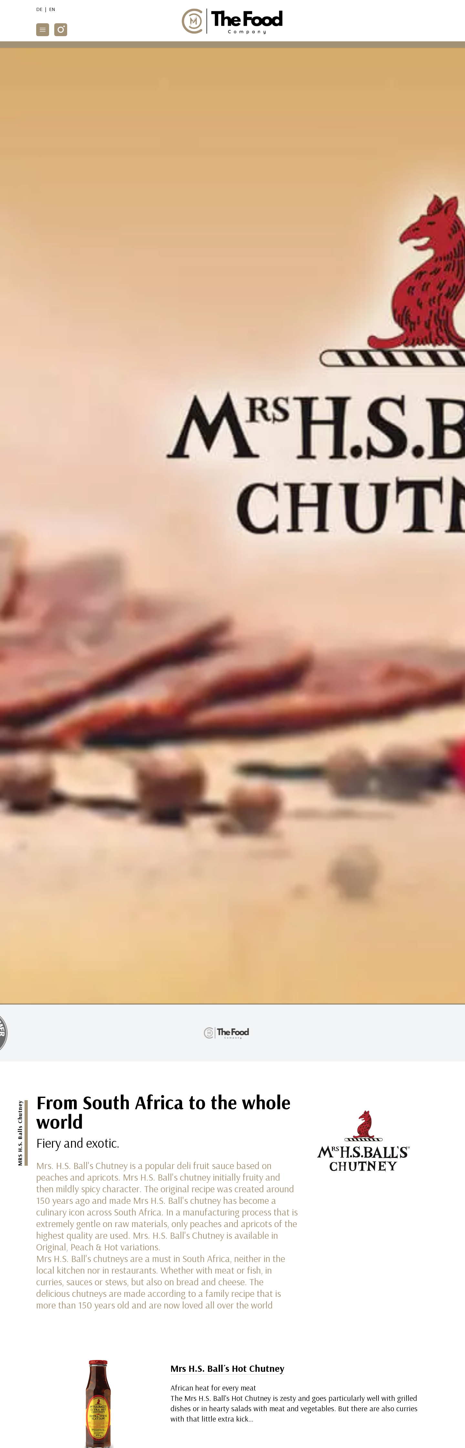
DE (39, 9)
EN (52, 9)
